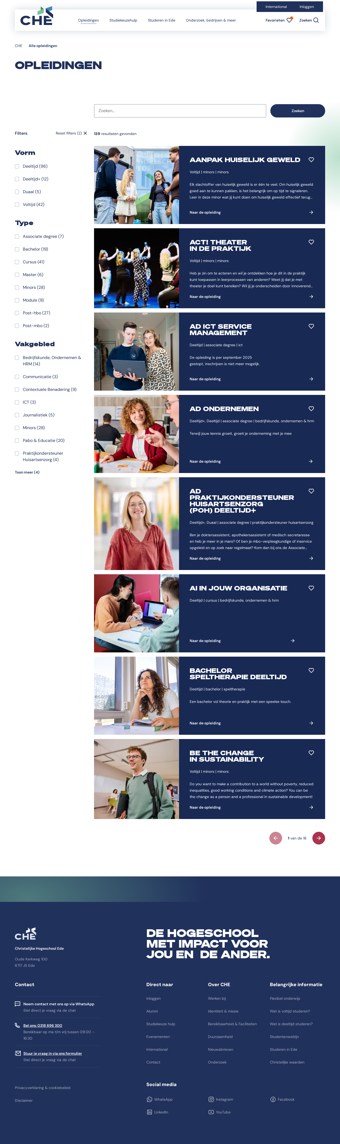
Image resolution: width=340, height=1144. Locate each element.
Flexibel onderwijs (285, 998)
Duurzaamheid (220, 1036)
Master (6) (33, 274)
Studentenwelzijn (284, 1036)
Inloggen (307, 6)
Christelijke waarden (287, 1062)
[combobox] (180, 110)
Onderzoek (217, 1062)
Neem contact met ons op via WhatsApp (58, 1004)
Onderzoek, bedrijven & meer (211, 20)
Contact (153, 1062)
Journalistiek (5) (38, 415)
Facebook (286, 1099)
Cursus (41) (33, 262)
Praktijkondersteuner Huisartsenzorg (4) (43, 456)
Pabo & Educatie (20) (44, 440)
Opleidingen (88, 20)
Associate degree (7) (43, 236)
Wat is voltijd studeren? (290, 1011)
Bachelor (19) (35, 249)
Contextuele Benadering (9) (49, 389)
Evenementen (158, 1036)
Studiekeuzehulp (123, 20)
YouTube (223, 1112)
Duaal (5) (32, 192)
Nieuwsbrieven (220, 1049)
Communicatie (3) (40, 376)
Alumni (152, 1011)
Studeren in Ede (161, 20)
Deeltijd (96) (35, 166)
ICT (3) (29, 402)
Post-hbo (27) (36, 313)
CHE (18, 45)
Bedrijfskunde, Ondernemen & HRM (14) (52, 361)
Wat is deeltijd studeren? (291, 1023)
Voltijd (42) (33, 204)
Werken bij (217, 998)
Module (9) (33, 300)
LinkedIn (161, 1112)
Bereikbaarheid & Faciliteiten (232, 1023)
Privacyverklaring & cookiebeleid (42, 1087)
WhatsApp (163, 1099)
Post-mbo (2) (36, 325)
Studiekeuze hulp (160, 1023)
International (276, 6)
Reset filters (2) (69, 133)
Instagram (224, 1099)
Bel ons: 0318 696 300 (42, 1025)
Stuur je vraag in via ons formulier (52, 1053)
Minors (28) (34, 287)
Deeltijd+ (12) (35, 179)
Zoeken (298, 110)
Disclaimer (24, 1100)
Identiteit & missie (223, 1011)
